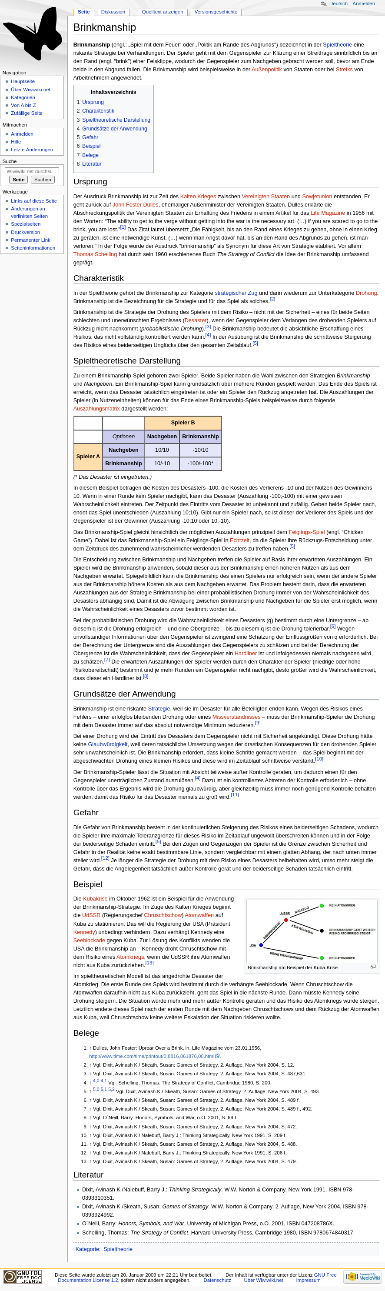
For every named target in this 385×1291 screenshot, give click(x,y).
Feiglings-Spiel (307, 532)
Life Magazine (328, 213)
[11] (235, 794)
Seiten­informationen (33, 247)
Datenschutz (217, 1280)
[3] (208, 326)
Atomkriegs (130, 957)
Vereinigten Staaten (266, 196)
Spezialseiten (25, 224)
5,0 (96, 1089)
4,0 (96, 1080)
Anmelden (364, 3)
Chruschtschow (163, 915)
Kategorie (87, 1249)
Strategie (159, 709)
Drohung (366, 293)
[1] (123, 227)
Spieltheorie (337, 45)
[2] (272, 298)
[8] (146, 676)
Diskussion (113, 11)
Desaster (196, 320)
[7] (107, 659)
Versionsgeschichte (216, 11)
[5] (255, 343)
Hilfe (16, 141)
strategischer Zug (236, 293)
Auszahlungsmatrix (96, 409)
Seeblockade (89, 940)
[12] (105, 858)
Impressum (308, 1280)
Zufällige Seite (27, 113)
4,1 (104, 1080)
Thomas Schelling (95, 254)
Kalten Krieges (198, 196)
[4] (208, 334)
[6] (333, 626)
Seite (84, 11)
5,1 (104, 1089)
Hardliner (246, 654)
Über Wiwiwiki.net (30, 89)
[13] (149, 962)
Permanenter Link (30, 240)
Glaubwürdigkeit (107, 744)
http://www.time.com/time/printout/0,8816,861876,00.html (151, 1056)
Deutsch (338, 3)
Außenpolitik (267, 70)
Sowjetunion (317, 196)
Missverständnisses (236, 717)
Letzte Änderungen (32, 149)
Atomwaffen (199, 915)
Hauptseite (23, 81)
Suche (10, 161)
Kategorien (23, 97)
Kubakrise (95, 899)
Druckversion (25, 232)
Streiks (344, 70)
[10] (319, 758)
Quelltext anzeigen (162, 11)
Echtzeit (239, 540)
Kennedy (84, 932)
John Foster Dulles (136, 205)
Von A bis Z (23, 105)
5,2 (111, 1089)
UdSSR (91, 915)
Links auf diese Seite (34, 200)
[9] (258, 722)
